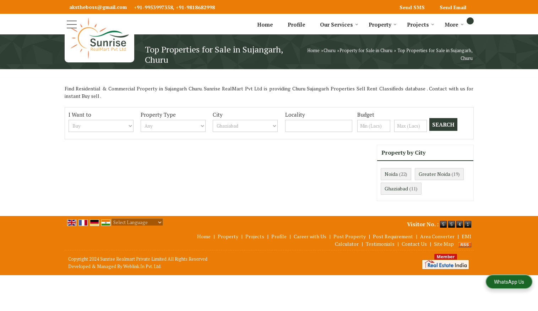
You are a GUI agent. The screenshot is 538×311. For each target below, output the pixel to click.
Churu (330, 51)
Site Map (444, 243)
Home (265, 24)
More (454, 24)
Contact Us (414, 243)
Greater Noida (434, 174)
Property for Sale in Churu (365, 51)
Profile (296, 24)
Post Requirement (393, 236)
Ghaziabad (396, 188)
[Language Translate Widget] (137, 222)
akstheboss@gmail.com (98, 7)
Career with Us (310, 236)
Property (383, 24)
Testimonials (380, 243)
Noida (391, 174)
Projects (420, 24)
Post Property (349, 236)
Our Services (339, 24)
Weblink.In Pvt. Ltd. (142, 266)
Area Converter (437, 236)
